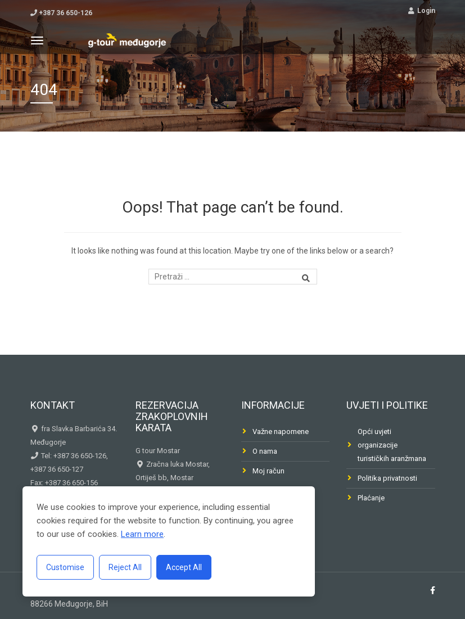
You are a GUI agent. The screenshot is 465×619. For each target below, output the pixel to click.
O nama (264, 451)
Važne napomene (280, 431)
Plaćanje (371, 498)
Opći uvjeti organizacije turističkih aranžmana (392, 445)
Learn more (142, 534)
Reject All (125, 567)
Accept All (184, 567)
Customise (65, 567)
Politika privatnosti (387, 478)
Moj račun (268, 471)
